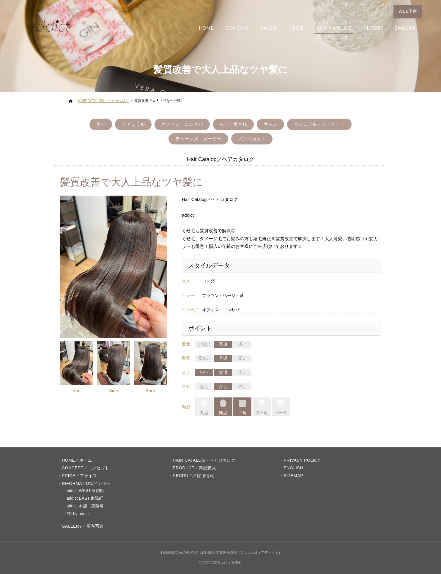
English (293, 468)
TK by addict (78, 513)
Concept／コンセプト (85, 468)
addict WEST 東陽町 (85, 490)
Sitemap (293, 475)
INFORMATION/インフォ (86, 483)
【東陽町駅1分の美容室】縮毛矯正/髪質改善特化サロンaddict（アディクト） (220, 553)
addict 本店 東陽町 (85, 506)
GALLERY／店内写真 (83, 526)
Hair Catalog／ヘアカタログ (204, 460)
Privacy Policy (302, 460)
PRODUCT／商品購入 (194, 468)
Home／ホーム (77, 460)
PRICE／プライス (79, 475)
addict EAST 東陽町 (85, 498)
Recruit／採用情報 (193, 475)
